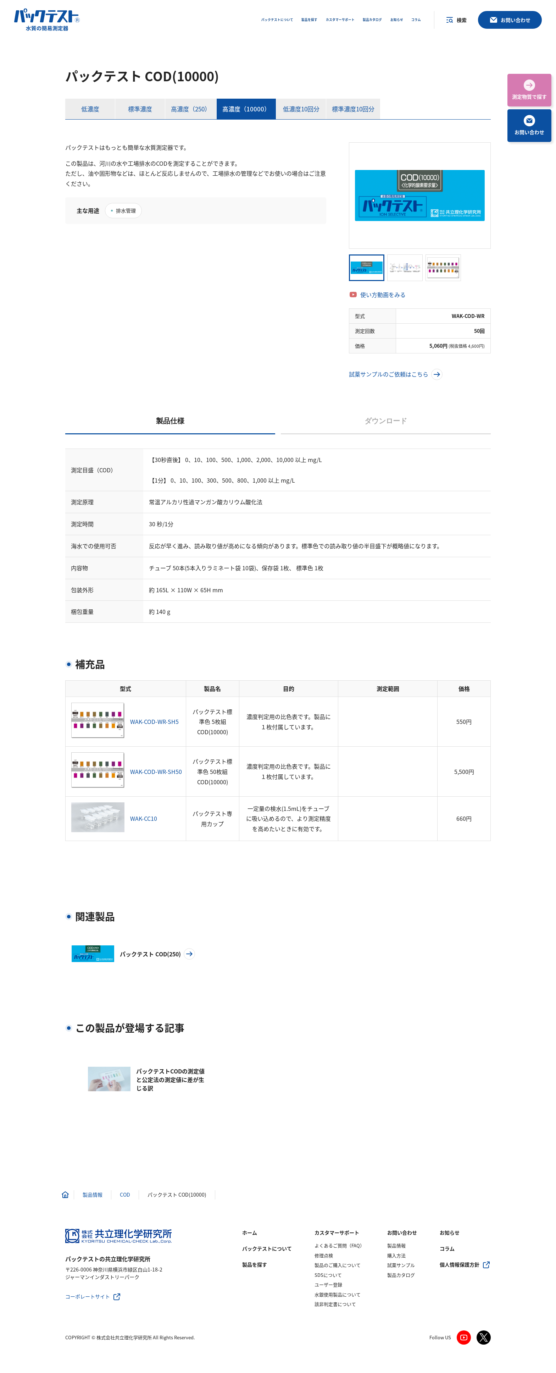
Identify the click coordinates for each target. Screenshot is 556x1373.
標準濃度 (140, 108)
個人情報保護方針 (459, 1264)
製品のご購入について (338, 1265)
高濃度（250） (191, 108)
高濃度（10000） (246, 108)
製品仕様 (170, 421)
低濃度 (90, 108)
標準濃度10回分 (353, 108)
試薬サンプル (401, 1265)
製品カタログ (401, 1275)
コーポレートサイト (87, 1296)
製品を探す (254, 1264)
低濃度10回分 (301, 108)
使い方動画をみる (383, 294)
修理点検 (324, 1255)
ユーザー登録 (328, 1284)
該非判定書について (335, 1304)
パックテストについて (267, 1248)
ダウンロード (386, 421)
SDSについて (328, 1275)
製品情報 (396, 1245)
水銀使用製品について (338, 1294)
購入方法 (396, 1255)
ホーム (249, 1232)
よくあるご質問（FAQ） (340, 1245)
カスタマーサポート (337, 1232)
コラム (447, 1248)
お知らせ (450, 1232)
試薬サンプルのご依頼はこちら (396, 374)
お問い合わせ (402, 1232)
